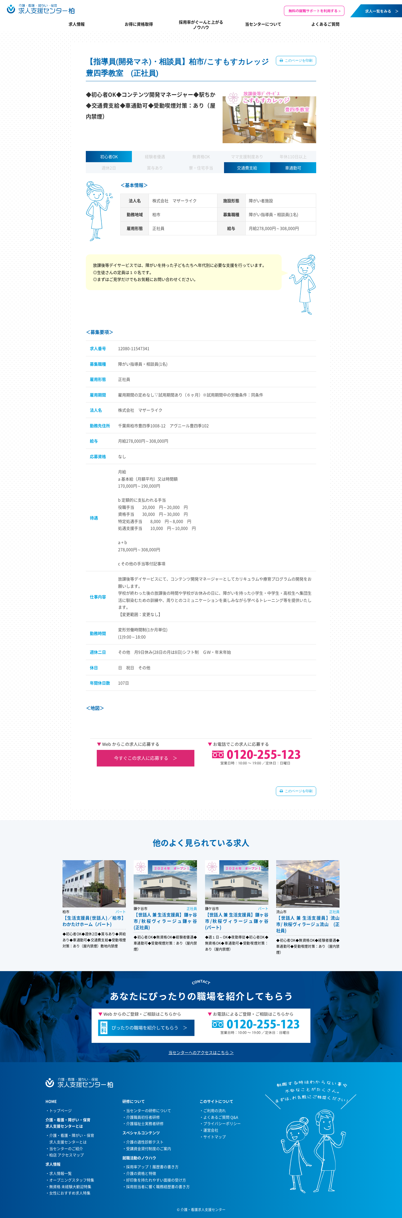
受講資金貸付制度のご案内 (148, 1148)
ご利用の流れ (214, 1110)
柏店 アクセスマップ (66, 1155)
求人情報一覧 (60, 1173)
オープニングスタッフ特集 (71, 1180)
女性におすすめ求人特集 (69, 1193)
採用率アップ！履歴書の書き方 (152, 1166)
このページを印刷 (298, 60)
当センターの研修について (148, 1110)
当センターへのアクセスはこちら (198, 1052)
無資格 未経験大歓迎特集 (70, 1186)
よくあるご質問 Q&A (220, 1117)
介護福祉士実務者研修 (145, 1123)
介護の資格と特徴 (141, 1173)
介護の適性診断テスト (145, 1142)
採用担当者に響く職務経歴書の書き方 (158, 1186)
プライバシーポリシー (222, 1123)
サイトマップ (214, 1136)
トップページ (60, 1110)
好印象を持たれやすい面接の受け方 (156, 1180)
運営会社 (210, 1130)
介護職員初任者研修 (143, 1117)
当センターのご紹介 (66, 1148)
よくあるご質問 (325, 24)
